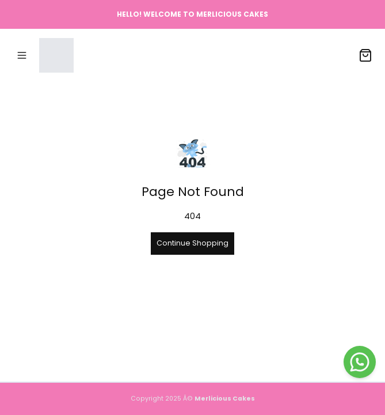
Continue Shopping (192, 243)
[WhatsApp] (360, 362)
